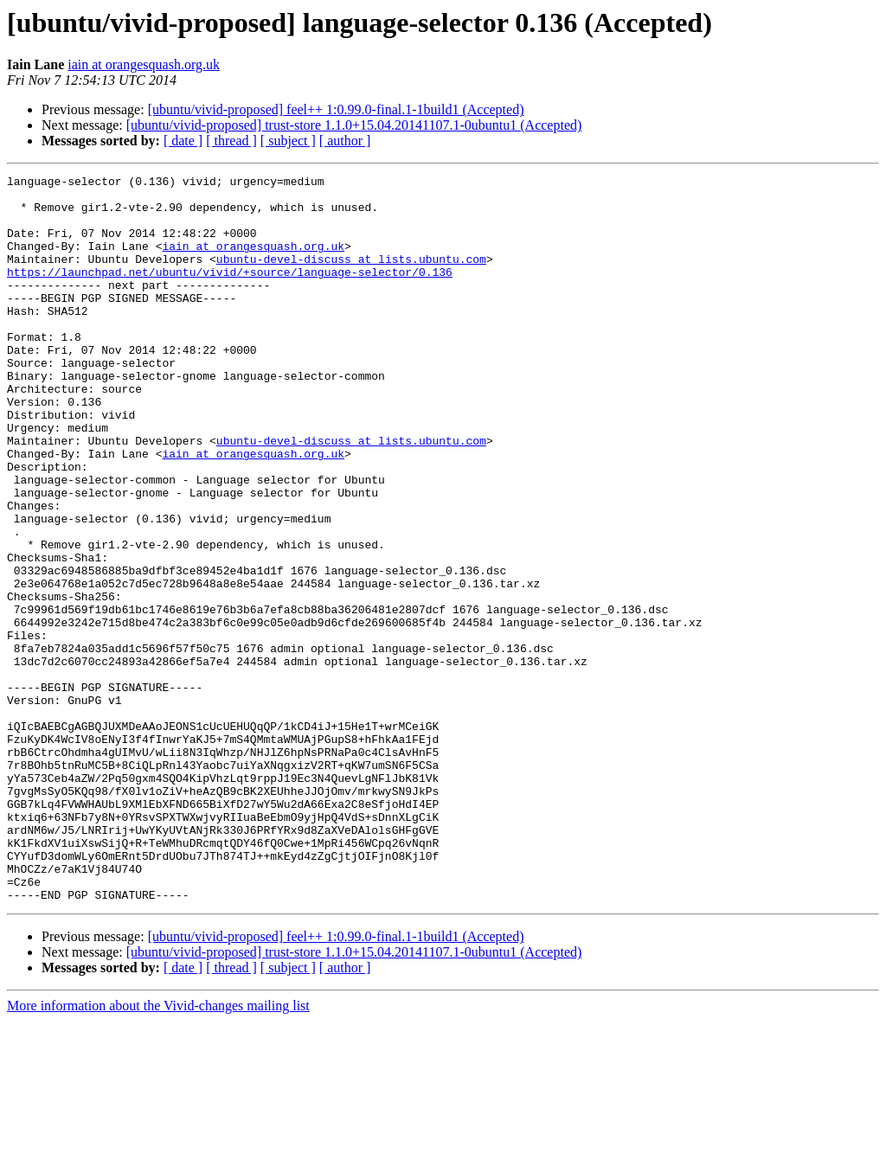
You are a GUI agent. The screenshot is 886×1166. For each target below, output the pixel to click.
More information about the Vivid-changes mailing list (158, 1151)
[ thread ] (231, 140)
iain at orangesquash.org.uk (143, 64)
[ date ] (183, 140)
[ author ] (345, 140)
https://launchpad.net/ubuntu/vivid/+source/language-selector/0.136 (230, 292)
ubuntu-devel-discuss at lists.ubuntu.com (351, 277)
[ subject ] (288, 140)
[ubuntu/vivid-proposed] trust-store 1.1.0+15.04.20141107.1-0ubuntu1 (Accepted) (354, 125)
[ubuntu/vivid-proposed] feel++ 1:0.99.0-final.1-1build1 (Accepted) (336, 109)
